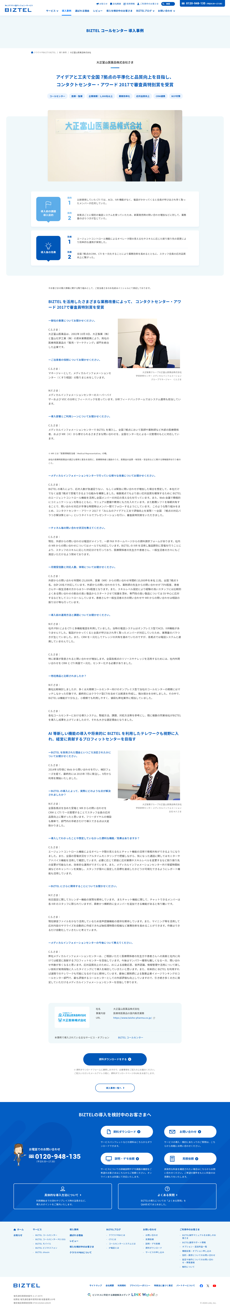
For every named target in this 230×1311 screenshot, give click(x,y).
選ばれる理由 (82, 10)
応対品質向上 (143, 96)
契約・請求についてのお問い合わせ (198, 1255)
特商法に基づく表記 (163, 1285)
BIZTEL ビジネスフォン (46, 1247)
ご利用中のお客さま (148, 3)
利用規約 (122, 1285)
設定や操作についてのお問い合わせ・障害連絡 (197, 1261)
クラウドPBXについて (81, 1252)
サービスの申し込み (155, 1252)
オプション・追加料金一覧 (194, 1246)
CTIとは (112, 1239)
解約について (188, 1266)
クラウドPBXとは (117, 1235)
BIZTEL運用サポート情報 (194, 1242)
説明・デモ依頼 (120, 1159)
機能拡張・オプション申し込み (196, 1250)
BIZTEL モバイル (43, 1243)
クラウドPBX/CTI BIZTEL (43, 52)
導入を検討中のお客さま (119, 10)
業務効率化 (124, 96)
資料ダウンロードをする (113, 1059)
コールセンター (57, 96)
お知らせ (102, 3)
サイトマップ (95, 1285)
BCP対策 (176, 96)
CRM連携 (160, 96)
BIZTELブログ (144, 10)
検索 (168, 4)
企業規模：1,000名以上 (101, 96)
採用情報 (129, 3)
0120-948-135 (195, 3)
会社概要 (115, 3)
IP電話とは (114, 1247)
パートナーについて (185, 1285)
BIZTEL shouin (42, 1252)
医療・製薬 (77, 96)
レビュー (98, 10)
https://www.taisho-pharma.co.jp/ (132, 1017)
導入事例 (66, 10)
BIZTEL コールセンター (130, 1037)
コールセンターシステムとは (122, 1243)
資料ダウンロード (121, 1132)
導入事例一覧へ (114, 1087)
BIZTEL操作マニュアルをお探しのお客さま (199, 1237)
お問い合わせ (165, 10)
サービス (51, 10)
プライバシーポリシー (140, 1285)
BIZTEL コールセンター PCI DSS (50, 1239)
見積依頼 (181, 1159)
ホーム (19, 1229)
